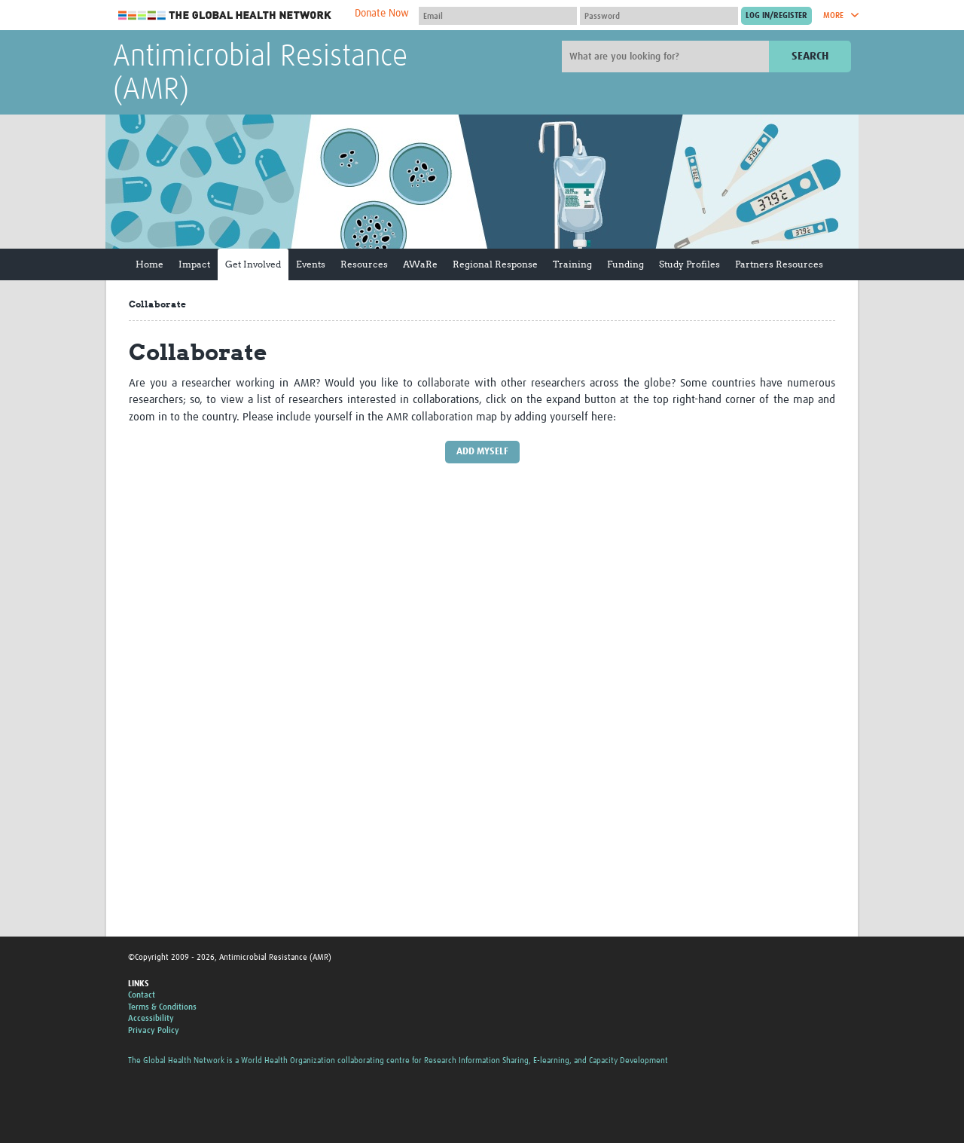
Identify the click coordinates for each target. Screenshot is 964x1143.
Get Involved (253, 264)
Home (149, 264)
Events (310, 264)
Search (810, 56)
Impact (194, 264)
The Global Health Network (225, 15)
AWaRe (420, 264)
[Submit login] (776, 16)
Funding (625, 264)
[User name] (498, 16)
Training (572, 264)
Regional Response (495, 264)
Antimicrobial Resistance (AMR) (260, 73)
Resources (364, 264)
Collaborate (157, 304)
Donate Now (382, 13)
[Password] (659, 16)
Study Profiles (689, 264)
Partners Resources (779, 264)
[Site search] (667, 56)
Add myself (482, 452)
